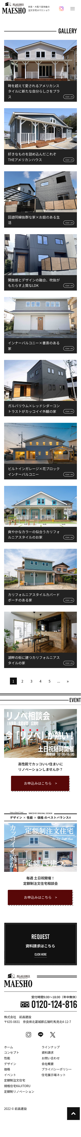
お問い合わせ (51, 1058)
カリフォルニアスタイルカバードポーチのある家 (34, 597)
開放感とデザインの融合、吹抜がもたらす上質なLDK (34, 282)
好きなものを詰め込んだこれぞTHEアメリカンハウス (32, 156)
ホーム (8, 1047)
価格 (7, 1069)
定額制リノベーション (19, 1091)
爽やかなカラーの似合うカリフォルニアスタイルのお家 (34, 534)
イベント (10, 1075)
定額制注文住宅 (14, 1080)
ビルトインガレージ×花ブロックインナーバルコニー (34, 471)
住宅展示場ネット (54, 1075)
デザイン (10, 1064)
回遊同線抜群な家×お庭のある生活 (34, 219)
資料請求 (48, 1052)
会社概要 (48, 1064)
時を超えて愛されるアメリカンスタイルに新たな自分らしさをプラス (34, 91)
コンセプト (11, 1052)
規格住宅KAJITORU (17, 1086)
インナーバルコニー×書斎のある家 (34, 345)
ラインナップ (51, 1047)
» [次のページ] (68, 681)
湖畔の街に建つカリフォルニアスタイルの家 (34, 660)
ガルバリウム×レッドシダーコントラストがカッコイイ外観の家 (34, 408)
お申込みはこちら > (40, 783)
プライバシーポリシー (57, 1069)
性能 (7, 1058)
